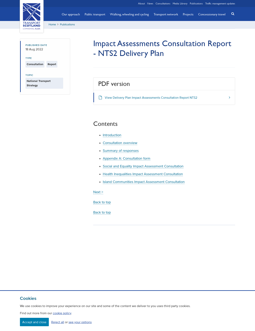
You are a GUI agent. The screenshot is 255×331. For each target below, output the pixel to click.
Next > (98, 192)
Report (52, 64)
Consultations (163, 3)
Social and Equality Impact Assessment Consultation (143, 167)
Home (52, 24)
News (150, 3)
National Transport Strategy (39, 83)
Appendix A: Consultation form (126, 159)
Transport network (166, 14)
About (141, 3)
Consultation (35, 64)
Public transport (95, 14)
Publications (196, 3)
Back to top (102, 203)
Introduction (112, 135)
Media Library (180, 3)
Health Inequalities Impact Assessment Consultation (143, 174)
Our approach (71, 14)
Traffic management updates (220, 3)
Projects (188, 14)
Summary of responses (121, 151)
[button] (231, 13)
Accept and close (34, 322)
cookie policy (62, 313)
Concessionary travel (212, 14)
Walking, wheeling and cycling (129, 14)
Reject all (57, 322)
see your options (80, 322)
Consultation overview (120, 143)
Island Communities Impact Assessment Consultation (144, 182)
